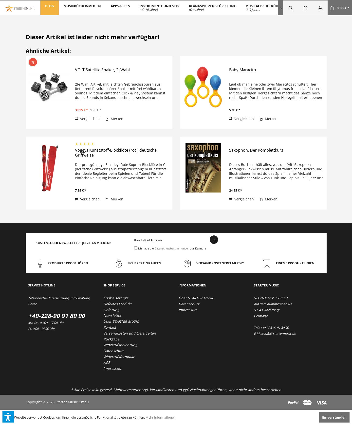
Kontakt (109, 327)
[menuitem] (49, 7)
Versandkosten (162, 389)
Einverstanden (334, 417)
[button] (8, 417)
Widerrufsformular (118, 356)
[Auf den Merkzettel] (114, 119)
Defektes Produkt (117, 303)
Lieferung (111, 309)
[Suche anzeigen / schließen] (290, 7)
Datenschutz (113, 350)
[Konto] (320, 7)
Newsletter (112, 315)
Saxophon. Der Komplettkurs (256, 150)
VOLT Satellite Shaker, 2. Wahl (102, 69)
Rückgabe (111, 339)
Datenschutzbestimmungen (171, 248)
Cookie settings (115, 298)
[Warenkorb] (340, 7)
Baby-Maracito (242, 69)
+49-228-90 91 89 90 (56, 316)
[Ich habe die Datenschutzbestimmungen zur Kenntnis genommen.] (135, 247)
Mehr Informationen (161, 417)
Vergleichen (87, 118)
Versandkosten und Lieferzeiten (129, 333)
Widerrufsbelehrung (120, 344)
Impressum (112, 368)
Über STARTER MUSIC (121, 321)
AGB (106, 362)
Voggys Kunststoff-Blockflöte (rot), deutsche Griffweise (116, 153)
